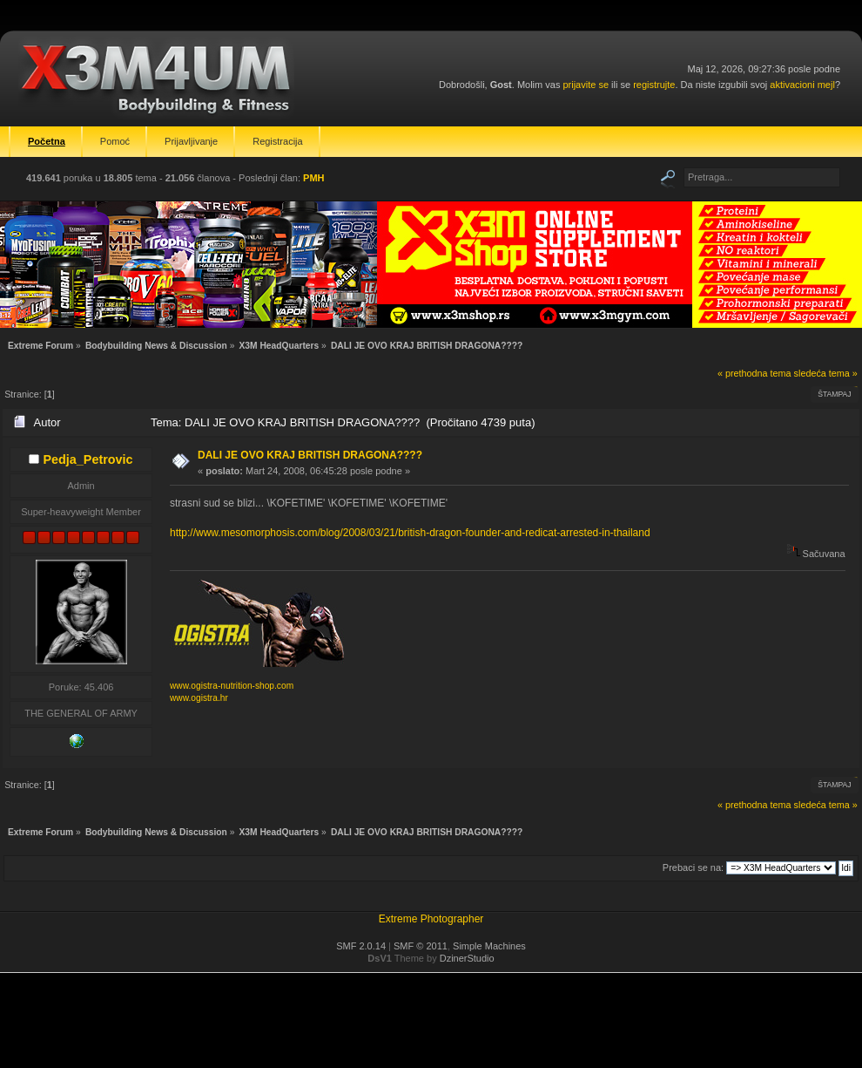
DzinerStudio (467, 958)
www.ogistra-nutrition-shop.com (231, 685)
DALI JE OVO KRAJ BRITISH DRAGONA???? (310, 455)
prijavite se (585, 84)
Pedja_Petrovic (87, 459)
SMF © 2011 (421, 946)
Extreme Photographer (431, 919)
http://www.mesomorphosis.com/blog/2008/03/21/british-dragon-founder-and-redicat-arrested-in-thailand (410, 533)
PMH (313, 178)
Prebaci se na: (693, 867)
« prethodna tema (754, 373)
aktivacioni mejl (802, 84)
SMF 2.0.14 (361, 946)
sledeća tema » (826, 373)
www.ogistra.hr (199, 698)
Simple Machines (489, 946)
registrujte (654, 84)
